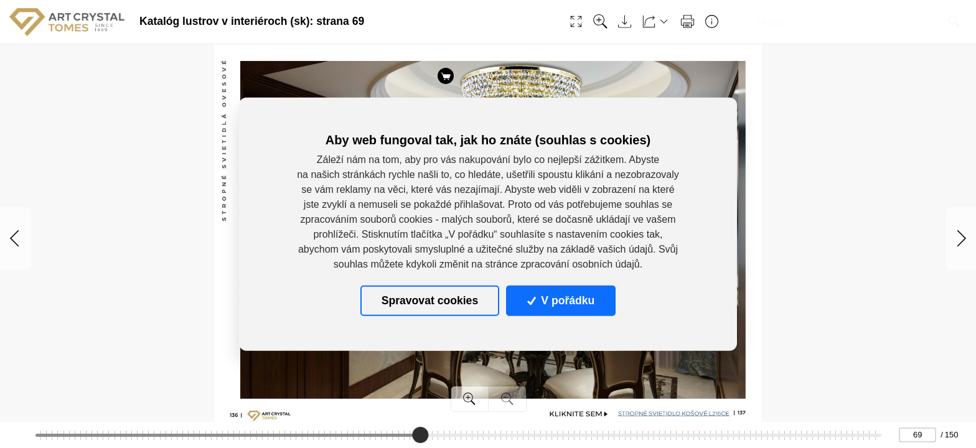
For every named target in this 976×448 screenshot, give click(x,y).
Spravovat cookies (430, 300)
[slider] (420, 435)
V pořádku (560, 300)
